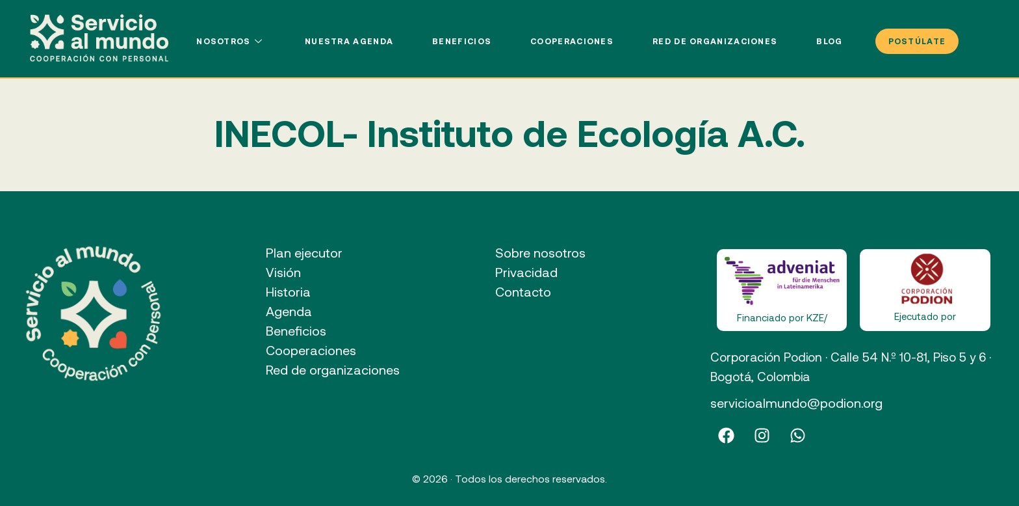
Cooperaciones (571, 41)
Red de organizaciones (714, 41)
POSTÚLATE (917, 41)
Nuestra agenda (349, 41)
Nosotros (231, 41)
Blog (829, 41)
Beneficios (461, 41)
